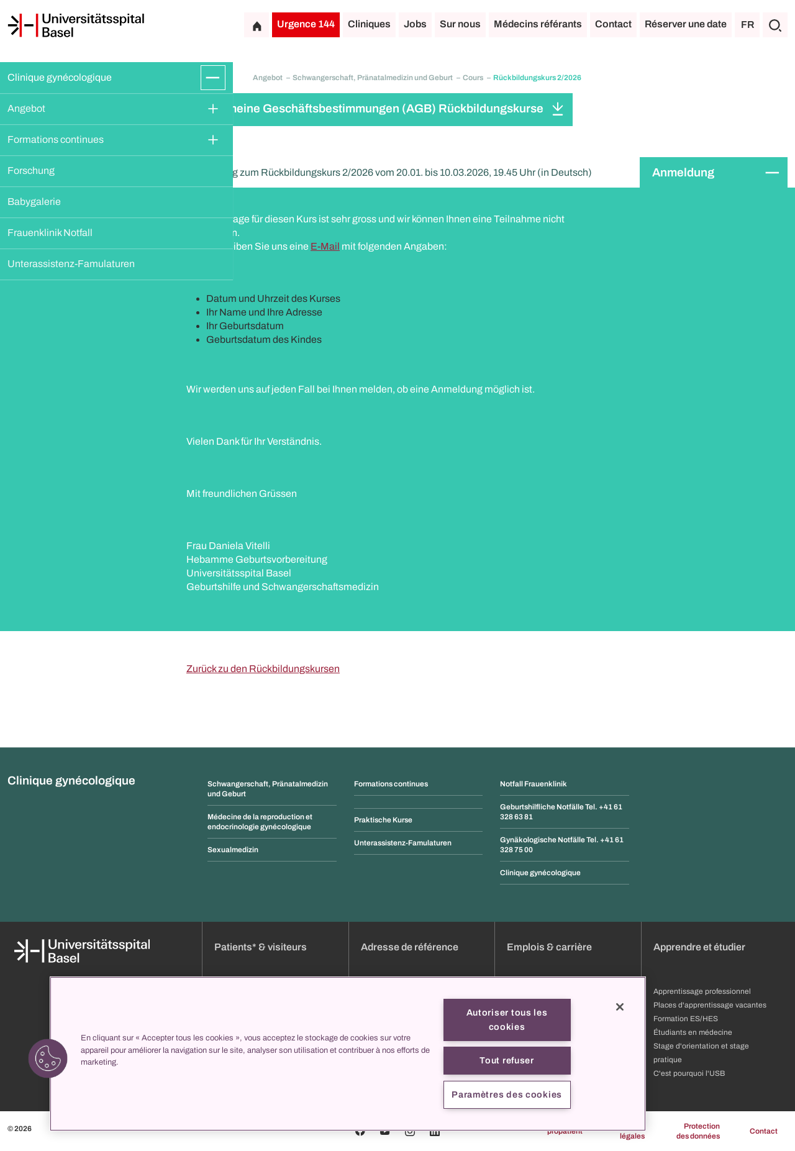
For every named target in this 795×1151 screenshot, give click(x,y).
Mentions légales (629, 1131)
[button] (48, 1058)
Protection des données (698, 1131)
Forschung (31, 170)
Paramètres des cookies (507, 1094)
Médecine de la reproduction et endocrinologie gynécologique (259, 821)
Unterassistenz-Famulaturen (71, 263)
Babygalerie (34, 201)
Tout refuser (506, 1060)
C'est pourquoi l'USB (689, 1073)
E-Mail (325, 246)
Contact (613, 24)
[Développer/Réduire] (213, 77)
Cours (473, 77)
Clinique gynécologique (59, 77)
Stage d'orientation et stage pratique (701, 1053)
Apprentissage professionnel (702, 991)
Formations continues (55, 139)
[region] (348, 1053)
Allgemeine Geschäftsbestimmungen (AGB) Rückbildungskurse (371, 108)
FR (747, 24)
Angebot (26, 108)
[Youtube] (385, 1131)
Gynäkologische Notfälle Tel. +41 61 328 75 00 (562, 844)
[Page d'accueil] (75, 25)
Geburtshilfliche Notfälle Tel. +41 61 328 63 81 (561, 812)
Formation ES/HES (685, 1018)
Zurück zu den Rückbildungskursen (263, 668)
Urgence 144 (306, 24)
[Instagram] (410, 1131)
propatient (565, 1131)
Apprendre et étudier (699, 947)
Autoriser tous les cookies (507, 1020)
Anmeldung (683, 172)
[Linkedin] (435, 1131)
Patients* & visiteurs (260, 947)
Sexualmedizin (232, 849)
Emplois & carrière (549, 947)
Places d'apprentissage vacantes (709, 1005)
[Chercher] (775, 24)
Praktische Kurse (383, 820)
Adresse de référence (409, 947)
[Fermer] (620, 1007)
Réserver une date (686, 24)
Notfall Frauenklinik (533, 784)
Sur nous (460, 24)
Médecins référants (538, 24)
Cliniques (369, 24)
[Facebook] (360, 1131)
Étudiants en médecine (692, 1032)
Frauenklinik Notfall (50, 232)
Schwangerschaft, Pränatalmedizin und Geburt (373, 77)
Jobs (415, 24)
